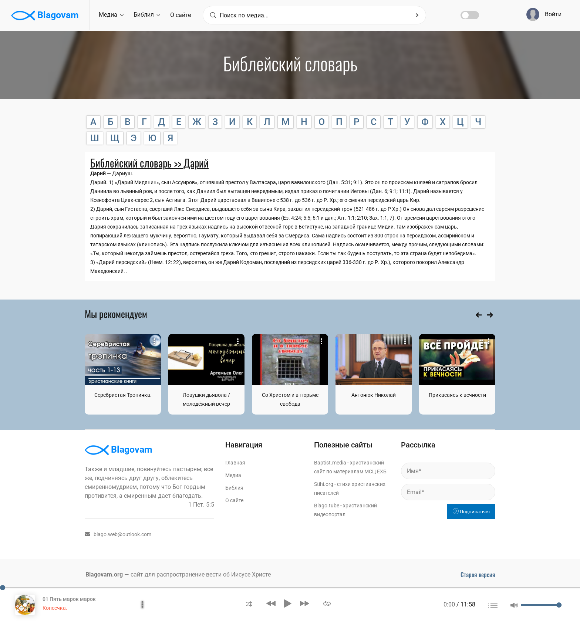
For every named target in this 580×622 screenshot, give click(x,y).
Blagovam (45, 15)
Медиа (111, 14)
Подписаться (471, 511)
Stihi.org (323, 484)
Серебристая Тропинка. (123, 395)
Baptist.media (330, 463)
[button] (249, 603)
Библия (147, 14)
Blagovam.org (104, 574)
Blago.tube (326, 505)
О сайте (180, 14)
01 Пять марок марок (69, 599)
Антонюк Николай (373, 395)
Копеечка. (55, 608)
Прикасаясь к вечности (457, 395)
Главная (235, 463)
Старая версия (478, 574)
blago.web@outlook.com (118, 534)
